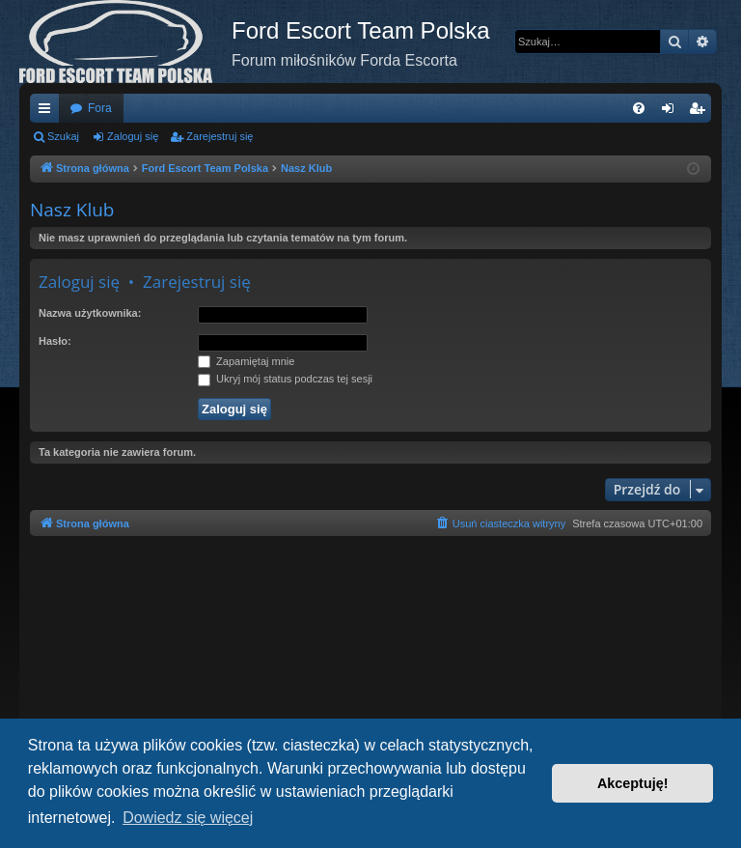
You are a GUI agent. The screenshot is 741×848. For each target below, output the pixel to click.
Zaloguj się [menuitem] (672, 112)
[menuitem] (638, 108)
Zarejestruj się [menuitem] (700, 112)
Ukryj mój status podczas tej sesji (285, 378)
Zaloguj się (132, 136)
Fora (100, 108)
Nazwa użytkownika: (90, 313)
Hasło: (55, 341)
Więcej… (48, 112)
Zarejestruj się (219, 136)
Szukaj (63, 136)
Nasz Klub (72, 209)
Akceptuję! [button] (633, 783)
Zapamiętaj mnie (246, 361)
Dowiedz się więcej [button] (188, 817)
